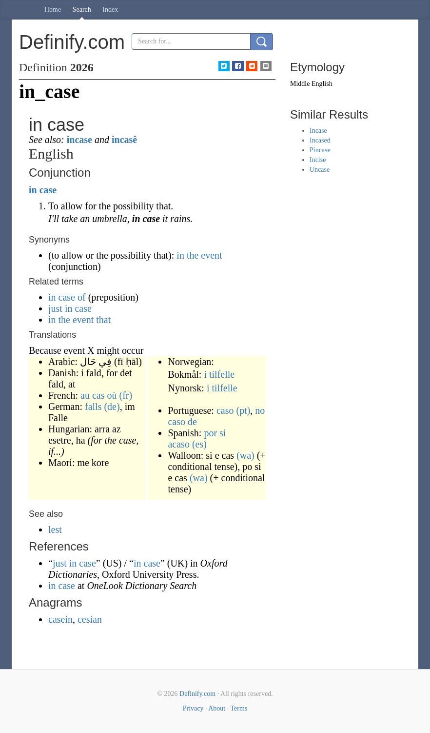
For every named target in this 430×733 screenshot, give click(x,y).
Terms (238, 708)
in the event (199, 255)
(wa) (245, 455)
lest (55, 529)
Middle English (311, 83)
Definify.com (197, 693)
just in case (70, 308)
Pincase (320, 150)
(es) (199, 444)
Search (82, 9)
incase (79, 139)
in (33, 189)
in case (147, 563)
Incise (318, 159)
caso (225, 410)
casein (60, 619)
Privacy (193, 708)
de (192, 421)
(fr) (126, 395)
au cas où (98, 395)
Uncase (320, 169)
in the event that (79, 319)
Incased (320, 140)
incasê (124, 139)
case (48, 189)
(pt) (243, 410)
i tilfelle (219, 374)
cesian (90, 619)
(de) (111, 406)
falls (93, 406)
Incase (318, 130)
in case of (67, 297)
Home (52, 9)
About (216, 708)
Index (110, 9)
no (260, 410)
